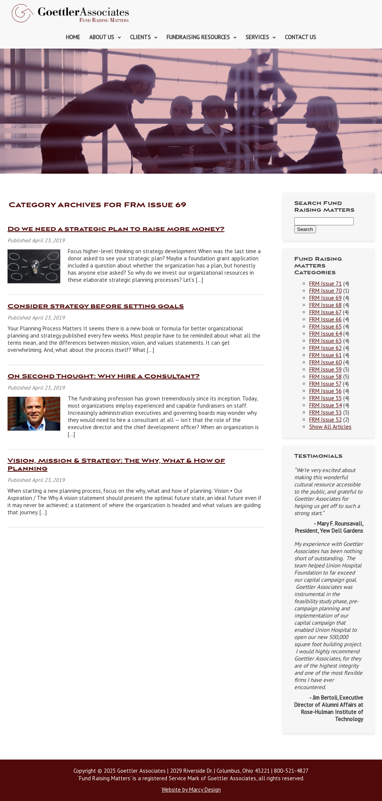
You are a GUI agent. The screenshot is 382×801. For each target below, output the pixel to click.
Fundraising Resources (198, 37)
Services (257, 37)
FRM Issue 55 (325, 398)
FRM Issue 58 (325, 376)
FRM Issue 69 (325, 297)
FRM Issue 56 (325, 390)
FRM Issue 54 (325, 405)
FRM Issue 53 (325, 412)
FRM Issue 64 (325, 333)
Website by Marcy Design (191, 789)
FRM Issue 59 (325, 369)
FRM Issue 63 (325, 340)
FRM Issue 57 (325, 383)
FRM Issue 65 (325, 326)
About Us (101, 37)
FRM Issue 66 (325, 319)
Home (73, 37)
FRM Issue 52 (325, 419)
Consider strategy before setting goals (96, 306)
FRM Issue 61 (325, 355)
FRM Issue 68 (325, 305)
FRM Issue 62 (325, 348)
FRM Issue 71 (325, 283)
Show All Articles (330, 426)
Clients (140, 37)
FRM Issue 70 (325, 290)
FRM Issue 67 (325, 312)
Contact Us (300, 37)
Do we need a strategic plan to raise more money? (116, 229)
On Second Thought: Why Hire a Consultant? (104, 377)
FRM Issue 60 (325, 362)
